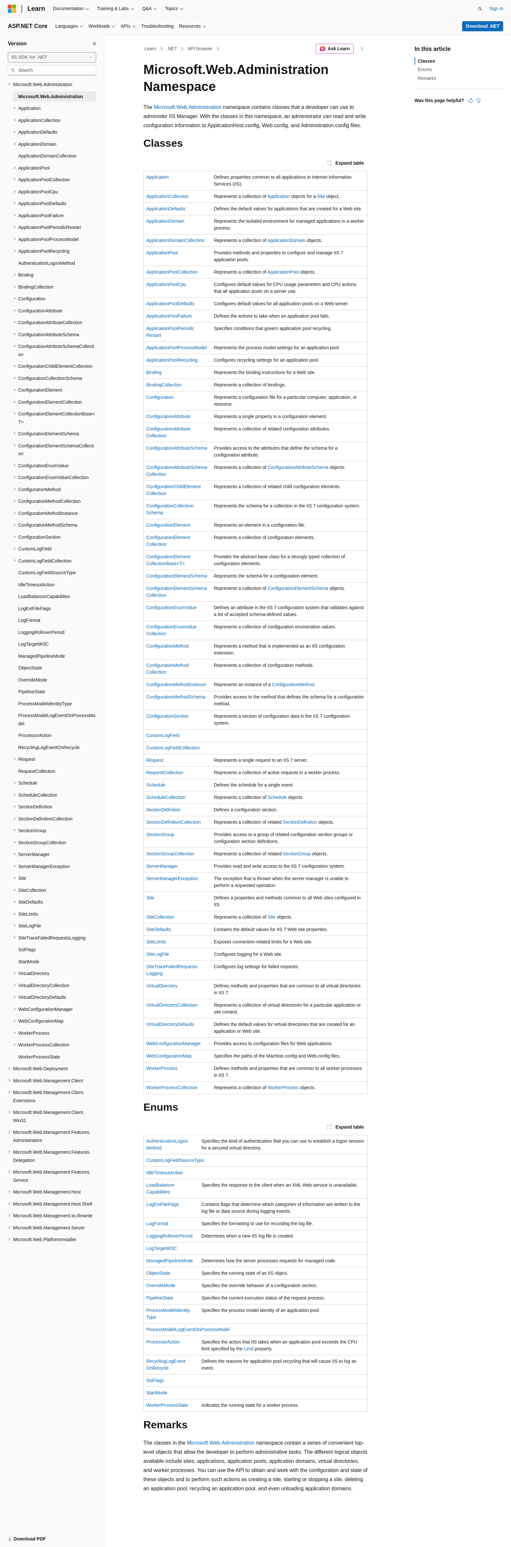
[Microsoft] (12, 9)
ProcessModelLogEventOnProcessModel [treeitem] (56, 719)
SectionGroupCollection (170, 853)
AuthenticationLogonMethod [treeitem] (46, 263)
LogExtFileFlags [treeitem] (34, 608)
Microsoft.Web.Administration (188, 107)
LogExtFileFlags (162, 1204)
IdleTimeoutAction (164, 1172)
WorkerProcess (161, 1068)
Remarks (427, 78)
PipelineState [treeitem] (31, 691)
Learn (150, 48)
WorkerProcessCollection (171, 1087)
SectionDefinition (163, 809)
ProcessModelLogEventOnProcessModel (187, 1329)
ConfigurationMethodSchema (175, 696)
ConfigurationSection (167, 716)
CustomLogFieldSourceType (175, 1160)
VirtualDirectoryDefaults (170, 1024)
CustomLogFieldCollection (172, 747)
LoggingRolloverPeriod (169, 1236)
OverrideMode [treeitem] (32, 680)
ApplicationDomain (165, 221)
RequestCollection (164, 772)
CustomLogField (163, 735)
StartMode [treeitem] (28, 961)
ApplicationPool (162, 252)
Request (154, 760)
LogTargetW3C (161, 1248)
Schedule (155, 785)
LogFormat (157, 1223)
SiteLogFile (157, 954)
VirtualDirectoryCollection (171, 1005)
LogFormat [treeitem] (29, 620)
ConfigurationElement (168, 525)
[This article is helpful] (470, 100)
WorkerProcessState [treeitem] (39, 1056)
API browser (200, 48)
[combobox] (52, 57)
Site (321, 196)
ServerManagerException (172, 878)
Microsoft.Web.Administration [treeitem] (50, 96)
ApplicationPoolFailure (169, 316)
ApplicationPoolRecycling (171, 360)
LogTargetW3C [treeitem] (33, 644)
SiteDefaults (158, 929)
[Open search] (480, 9)
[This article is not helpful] (478, 100)
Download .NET (483, 26)
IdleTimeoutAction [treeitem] (36, 584)
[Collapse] (94, 44)
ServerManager (162, 866)
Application (157, 177)
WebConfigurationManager (173, 1043)
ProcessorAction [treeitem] (34, 735)
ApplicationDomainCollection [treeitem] (47, 155)
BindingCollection (164, 384)
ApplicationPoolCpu (166, 284)
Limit (249, 1348)
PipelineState (159, 1297)
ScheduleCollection (165, 797)
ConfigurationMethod (167, 646)
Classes (426, 61)
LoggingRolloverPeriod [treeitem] (41, 632)
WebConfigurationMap (169, 1056)
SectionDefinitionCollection (173, 822)
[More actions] (362, 49)
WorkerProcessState (167, 1405)
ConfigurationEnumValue (171, 607)
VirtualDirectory (161, 985)
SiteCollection (160, 917)
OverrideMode (160, 1285)
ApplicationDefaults (165, 208)
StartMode (157, 1392)
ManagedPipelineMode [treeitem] (41, 656)
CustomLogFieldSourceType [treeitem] (47, 572)
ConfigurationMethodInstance (176, 684)
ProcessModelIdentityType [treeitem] (45, 703)
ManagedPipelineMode (169, 1260)
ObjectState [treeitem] (30, 667)
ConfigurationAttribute (168, 416)
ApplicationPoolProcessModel (176, 347)
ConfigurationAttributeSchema (176, 448)
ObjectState (158, 1273)
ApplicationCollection (167, 196)
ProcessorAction (163, 1341)
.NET (172, 48)
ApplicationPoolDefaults (170, 303)
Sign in (496, 8)
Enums (425, 69)
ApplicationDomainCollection (175, 240)
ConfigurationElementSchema (176, 575)
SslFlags (155, 1380)
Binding (154, 372)
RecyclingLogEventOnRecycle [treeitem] (49, 747)
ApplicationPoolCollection (172, 272)
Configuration (159, 397)
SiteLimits (156, 941)
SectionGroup (160, 834)
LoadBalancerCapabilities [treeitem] (44, 596)
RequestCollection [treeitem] (36, 771)
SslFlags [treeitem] (27, 949)
